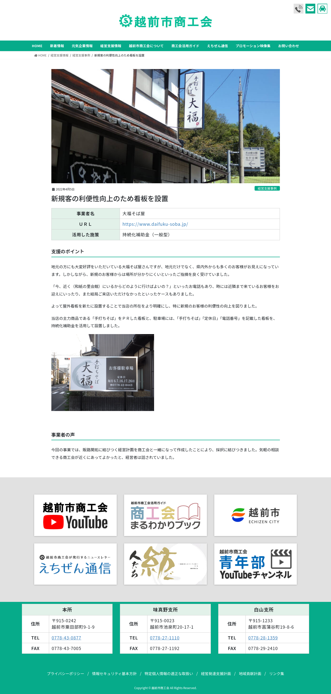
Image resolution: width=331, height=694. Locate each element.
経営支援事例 (267, 188)
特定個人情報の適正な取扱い (168, 673)
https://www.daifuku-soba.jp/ (155, 224)
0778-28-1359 (263, 638)
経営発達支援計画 (216, 673)
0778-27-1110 (164, 638)
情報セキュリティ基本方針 (114, 673)
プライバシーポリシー (65, 673)
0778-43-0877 (66, 638)
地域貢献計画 (250, 673)
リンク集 (276, 673)
